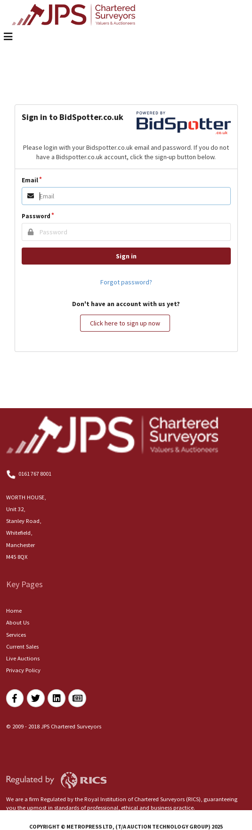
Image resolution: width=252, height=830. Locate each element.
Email (30, 180)
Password (36, 216)
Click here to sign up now (125, 323)
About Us (17, 622)
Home (14, 610)
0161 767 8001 (29, 473)
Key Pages (24, 584)
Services (16, 634)
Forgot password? (126, 282)
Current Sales (22, 646)
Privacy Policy (23, 670)
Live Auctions (23, 658)
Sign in (126, 256)
